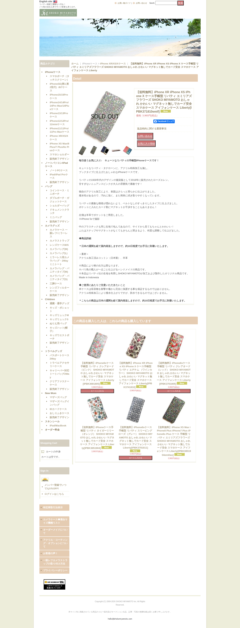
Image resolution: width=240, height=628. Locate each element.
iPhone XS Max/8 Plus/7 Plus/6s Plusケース (59, 147)
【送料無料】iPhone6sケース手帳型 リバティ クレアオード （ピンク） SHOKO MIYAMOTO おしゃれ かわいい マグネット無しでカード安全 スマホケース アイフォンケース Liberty (97, 373)
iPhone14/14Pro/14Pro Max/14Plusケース (59, 106)
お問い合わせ (141, 3)
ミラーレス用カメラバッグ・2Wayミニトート (59, 260)
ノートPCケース (59, 170)
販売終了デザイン (59, 158)
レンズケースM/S (59, 245)
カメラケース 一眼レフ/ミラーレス (59, 233)
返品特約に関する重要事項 (151, 128)
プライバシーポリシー (55, 570)
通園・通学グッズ (59, 303)
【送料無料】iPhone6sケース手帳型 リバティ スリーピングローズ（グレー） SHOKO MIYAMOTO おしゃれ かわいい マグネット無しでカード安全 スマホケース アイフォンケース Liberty (135, 437)
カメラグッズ (52, 225)
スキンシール (52, 421)
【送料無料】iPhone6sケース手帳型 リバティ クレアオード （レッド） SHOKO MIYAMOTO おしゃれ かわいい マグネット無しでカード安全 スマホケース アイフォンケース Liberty (174, 373)
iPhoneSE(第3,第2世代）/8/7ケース (59, 87)
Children (50, 299)
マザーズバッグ (58, 397)
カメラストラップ (59, 240)
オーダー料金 (52, 429)
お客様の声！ (50, 553)
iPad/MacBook (58, 425)
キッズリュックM (59, 315)
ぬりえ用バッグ (58, 323)
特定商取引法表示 (53, 507)
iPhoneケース (52, 72)
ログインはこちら (54, 494)
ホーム (75, 63)
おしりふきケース (59, 413)
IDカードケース (58, 409)
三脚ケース (56, 283)
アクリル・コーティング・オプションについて (55, 543)
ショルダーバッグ (59, 205)
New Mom (50, 393)
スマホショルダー (59, 154)
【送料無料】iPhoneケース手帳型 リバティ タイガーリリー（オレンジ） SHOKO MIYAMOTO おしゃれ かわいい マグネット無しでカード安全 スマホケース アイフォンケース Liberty (97, 437)
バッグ (48, 186)
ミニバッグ (56, 217)
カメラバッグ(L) (59, 253)
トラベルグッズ (53, 351)
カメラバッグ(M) (59, 249)
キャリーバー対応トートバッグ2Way (59, 374)
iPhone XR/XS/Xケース (113, 63)
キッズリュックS (59, 319)
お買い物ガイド (124, 3)
